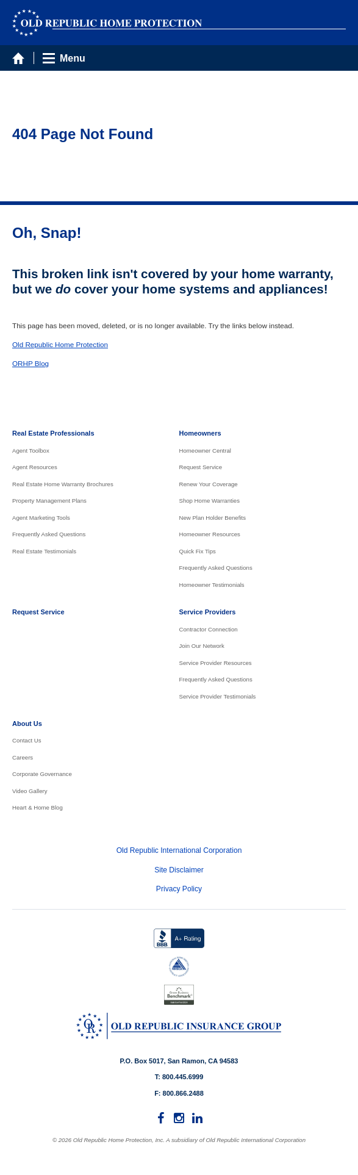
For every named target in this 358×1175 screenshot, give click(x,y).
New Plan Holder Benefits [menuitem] (212, 517)
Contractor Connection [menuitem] (208, 629)
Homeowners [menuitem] (200, 433)
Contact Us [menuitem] (26, 740)
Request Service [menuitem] (201, 467)
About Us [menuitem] (27, 723)
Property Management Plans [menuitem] (49, 500)
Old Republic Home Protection (60, 344)
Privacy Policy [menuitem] (179, 889)
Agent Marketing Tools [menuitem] (41, 517)
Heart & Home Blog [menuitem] (37, 807)
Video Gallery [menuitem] (30, 791)
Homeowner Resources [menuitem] (209, 534)
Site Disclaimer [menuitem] (179, 870)
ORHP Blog (30, 363)
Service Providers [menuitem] (207, 612)
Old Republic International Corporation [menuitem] (179, 850)
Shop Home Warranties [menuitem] (209, 500)
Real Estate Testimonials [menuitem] (44, 551)
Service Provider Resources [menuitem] (215, 662)
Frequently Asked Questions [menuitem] (48, 534)
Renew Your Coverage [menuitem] (208, 484)
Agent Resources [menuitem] (34, 467)
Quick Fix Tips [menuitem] (197, 551)
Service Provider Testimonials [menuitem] (217, 696)
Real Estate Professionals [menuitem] (53, 433)
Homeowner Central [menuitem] (205, 450)
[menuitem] (161, 1118)
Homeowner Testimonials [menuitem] (212, 584)
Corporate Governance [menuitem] (42, 774)
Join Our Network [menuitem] (201, 645)
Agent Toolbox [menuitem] (30, 450)
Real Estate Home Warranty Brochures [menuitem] (62, 484)
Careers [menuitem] (22, 757)
